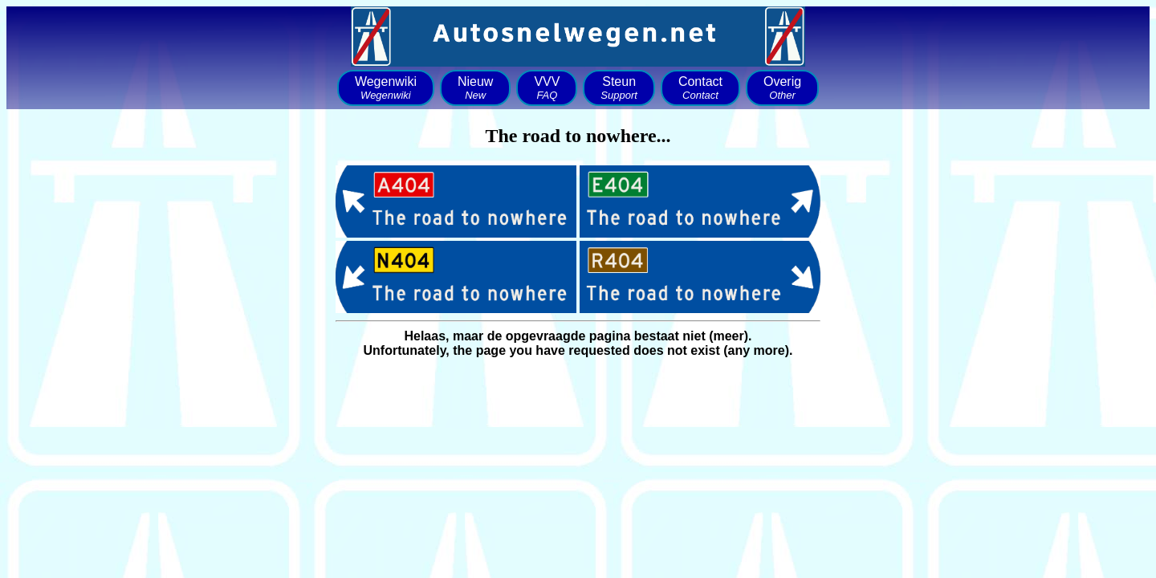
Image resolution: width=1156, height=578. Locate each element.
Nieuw (475, 88)
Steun (618, 88)
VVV (547, 88)
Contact (700, 88)
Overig (782, 88)
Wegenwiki (386, 88)
